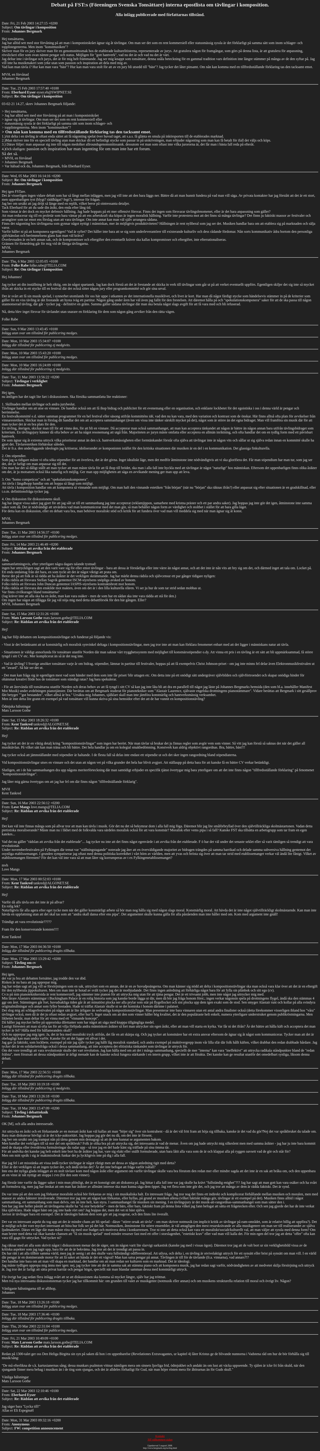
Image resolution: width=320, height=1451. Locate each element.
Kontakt (160, 1436)
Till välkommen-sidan (160, 1439)
